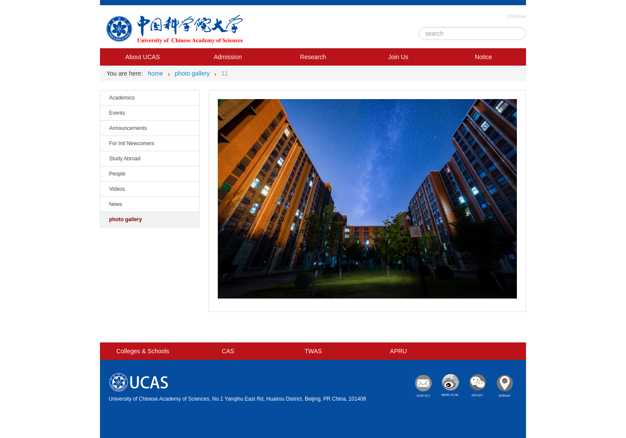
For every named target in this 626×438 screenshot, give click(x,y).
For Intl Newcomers (131, 143)
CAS (228, 351)
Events (117, 113)
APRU (398, 351)
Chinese (516, 16)
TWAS (313, 351)
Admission (228, 56)
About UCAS (142, 56)
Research (313, 56)
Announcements (128, 128)
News (115, 204)
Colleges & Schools (143, 351)
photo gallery (125, 219)
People (117, 174)
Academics (122, 98)
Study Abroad (124, 159)
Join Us (398, 56)
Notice (483, 56)
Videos (117, 189)
